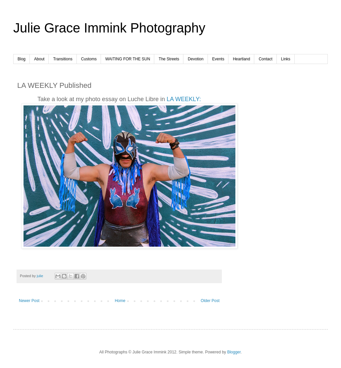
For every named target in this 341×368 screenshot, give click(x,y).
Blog (21, 59)
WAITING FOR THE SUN (127, 59)
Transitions (62, 59)
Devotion (195, 59)
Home (120, 300)
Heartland (241, 59)
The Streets (169, 59)
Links (285, 59)
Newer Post (29, 300)
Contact (265, 59)
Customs (89, 59)
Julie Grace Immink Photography (109, 28)
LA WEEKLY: (184, 99)
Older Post (210, 300)
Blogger (234, 352)
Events (218, 59)
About (39, 59)
